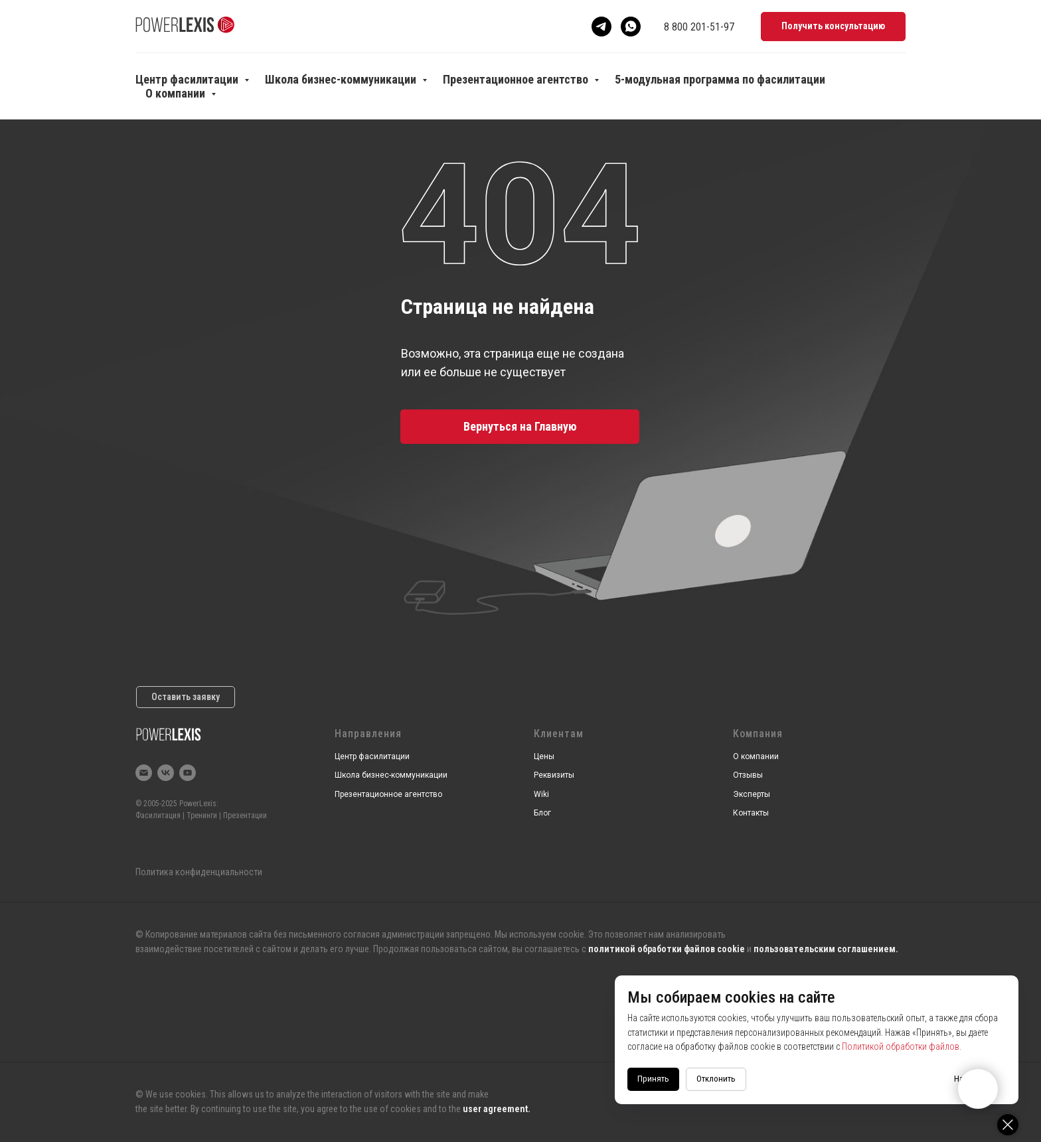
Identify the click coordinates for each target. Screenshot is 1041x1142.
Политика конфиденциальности (198, 872)
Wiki (541, 794)
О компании (176, 93)
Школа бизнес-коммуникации (342, 79)
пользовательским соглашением (825, 949)
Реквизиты (554, 775)
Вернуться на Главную (520, 426)
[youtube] (187, 772)
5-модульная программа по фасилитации (720, 79)
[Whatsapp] (631, 26)
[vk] (165, 772)
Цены (544, 756)
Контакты (751, 813)
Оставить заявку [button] (185, 696)
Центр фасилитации (188, 79)
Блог (542, 813)
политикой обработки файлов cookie (666, 949)
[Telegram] (601, 26)
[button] (833, 27)
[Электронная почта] (143, 772)
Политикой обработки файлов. (928, 1046)
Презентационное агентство (517, 79)
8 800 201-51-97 (699, 27)
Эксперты (751, 794)
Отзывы (748, 775)
